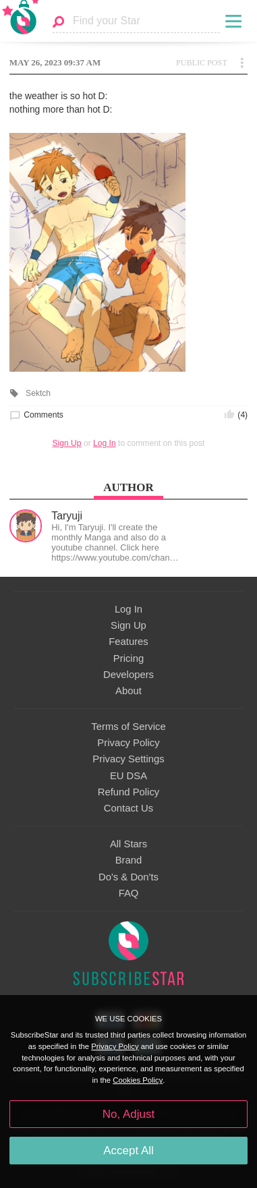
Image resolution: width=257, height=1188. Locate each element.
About (128, 690)
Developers (128, 674)
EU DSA (128, 775)
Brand (128, 860)
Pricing (128, 658)
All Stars (128, 844)
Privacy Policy (128, 742)
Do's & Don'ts (128, 877)
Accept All (128, 1150)
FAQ (129, 893)
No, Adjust (128, 1114)
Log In (104, 443)
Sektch (38, 393)
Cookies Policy (138, 1080)
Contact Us (128, 808)
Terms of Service (128, 726)
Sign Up (67, 443)
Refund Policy (129, 792)
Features (128, 641)
